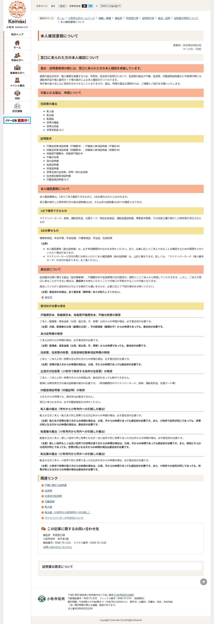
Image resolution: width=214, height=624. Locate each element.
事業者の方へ (17, 73)
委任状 (48, 297)
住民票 (48, 490)
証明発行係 (148, 18)
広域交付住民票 (53, 496)
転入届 (48, 506)
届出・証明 (164, 18)
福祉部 (118, 18)
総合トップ (17, 34)
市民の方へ (17, 60)
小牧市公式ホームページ (81, 18)
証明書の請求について (186, 18)
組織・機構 (105, 18)
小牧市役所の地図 (124, 594)
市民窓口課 (132, 18)
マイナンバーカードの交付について (64, 517)
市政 (17, 98)
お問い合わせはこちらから (57, 547)
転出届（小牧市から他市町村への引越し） (68, 512)
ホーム (17, 47)
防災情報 (17, 111)
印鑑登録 (50, 501)
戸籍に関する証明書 (56, 485)
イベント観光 (17, 85)
